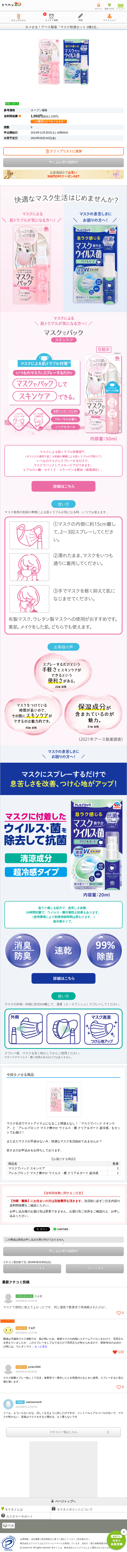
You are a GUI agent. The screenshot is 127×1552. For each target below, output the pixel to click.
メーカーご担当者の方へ (78, 1539)
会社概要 (35, 1539)
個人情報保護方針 (98, 1543)
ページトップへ (63, 1501)
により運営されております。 (88, 1547)
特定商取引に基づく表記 (53, 1539)
